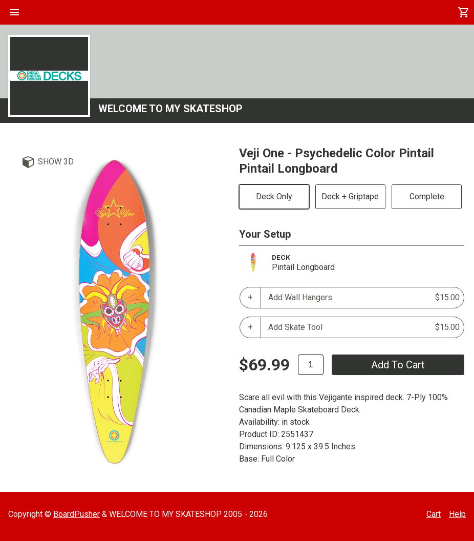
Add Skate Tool (364, 327)
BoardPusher (76, 514)
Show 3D (56, 162)
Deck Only (274, 196)
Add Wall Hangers (364, 297)
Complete (427, 196)
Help (457, 514)
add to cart (398, 365)
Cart (433, 514)
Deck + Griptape (350, 196)
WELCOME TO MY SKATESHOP (170, 108)
